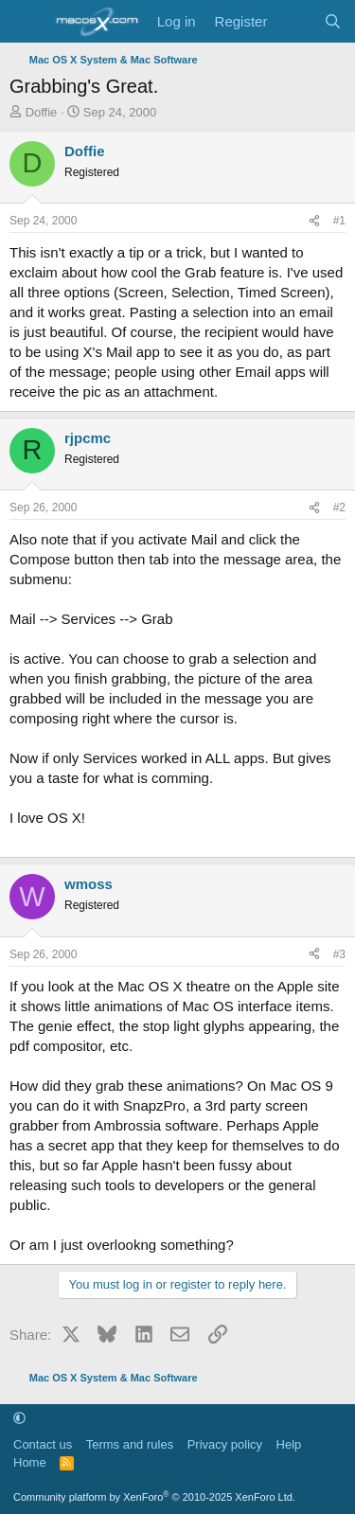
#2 (339, 507)
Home (29, 1462)
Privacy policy (224, 1444)
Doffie (42, 112)
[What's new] (294, 21)
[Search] (332, 21)
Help (289, 1444)
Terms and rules (129, 1444)
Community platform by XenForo (154, 1497)
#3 (339, 954)
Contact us (42, 1444)
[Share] (314, 221)
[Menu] (26, 22)
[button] (19, 1418)
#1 (339, 220)
